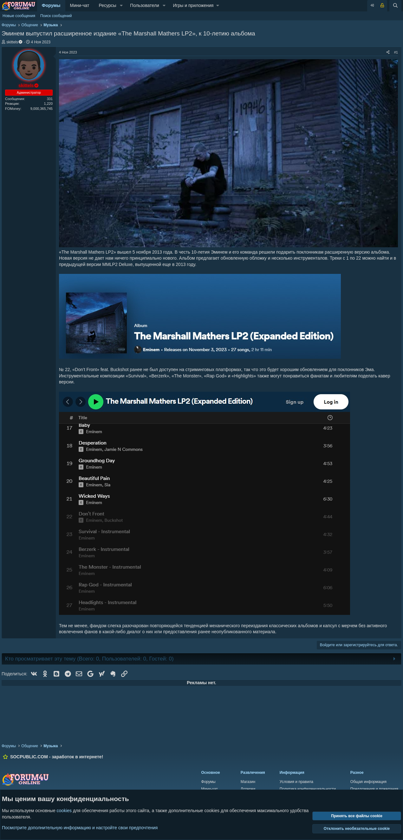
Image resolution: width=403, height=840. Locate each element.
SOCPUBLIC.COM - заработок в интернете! (56, 756)
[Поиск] (395, 5)
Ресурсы (107, 5)
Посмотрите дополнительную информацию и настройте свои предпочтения (80, 827)
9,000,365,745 (41, 109)
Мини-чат (79, 5)
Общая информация (368, 782)
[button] (121, 5)
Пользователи (144, 5)
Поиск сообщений (56, 16)
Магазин (248, 782)
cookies (64, 810)
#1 (396, 52)
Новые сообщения (19, 16)
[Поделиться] (388, 52)
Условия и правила (296, 782)
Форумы (51, 5)
